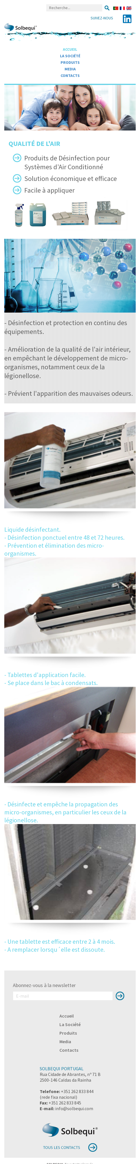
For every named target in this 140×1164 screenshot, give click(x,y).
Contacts (70, 75)
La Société (70, 55)
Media (70, 69)
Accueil (70, 49)
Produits (70, 62)
